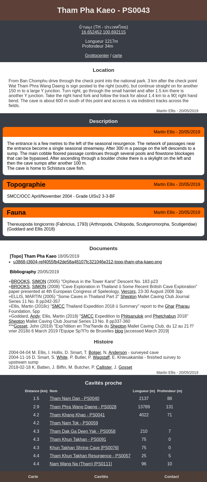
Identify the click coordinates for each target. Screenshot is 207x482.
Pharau (183, 306)
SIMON (39, 281)
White (62, 357)
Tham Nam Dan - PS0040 (74, 398)
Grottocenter (97, 55)
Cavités (101, 476)
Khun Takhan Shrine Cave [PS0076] (84, 447)
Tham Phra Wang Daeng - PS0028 (83, 407)
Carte (33, 476)
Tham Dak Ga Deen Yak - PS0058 (82, 431)
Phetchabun (164, 316)
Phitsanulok (132, 316)
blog (119, 331)
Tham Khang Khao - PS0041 (77, 415)
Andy (35, 316)
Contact (171, 476)
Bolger (95, 352)
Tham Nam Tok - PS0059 (74, 423)
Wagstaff (101, 357)
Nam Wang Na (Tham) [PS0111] (81, 464)
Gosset (20, 326)
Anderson (118, 352)
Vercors (128, 291)
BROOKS (20, 281)
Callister (104, 367)
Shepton (128, 296)
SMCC (58, 306)
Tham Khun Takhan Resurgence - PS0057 (90, 455)
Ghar (170, 306)
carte (117, 55)
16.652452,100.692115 (103, 32)
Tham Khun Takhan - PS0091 (78, 439)
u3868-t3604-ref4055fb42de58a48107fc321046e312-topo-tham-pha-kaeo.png (87, 262)
